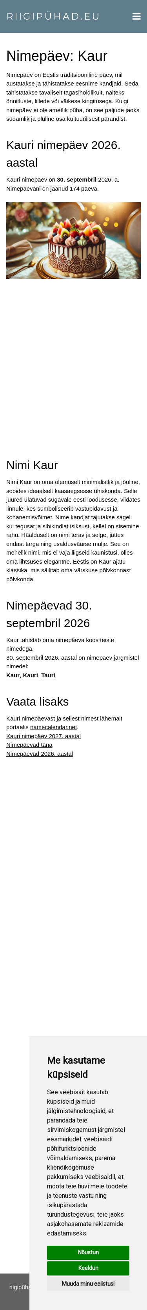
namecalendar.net (53, 727)
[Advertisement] (73, 361)
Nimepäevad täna (29, 744)
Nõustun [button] (88, 1252)
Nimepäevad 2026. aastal (39, 753)
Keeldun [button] (88, 1268)
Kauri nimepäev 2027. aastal (43, 736)
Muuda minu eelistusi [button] (88, 1284)
